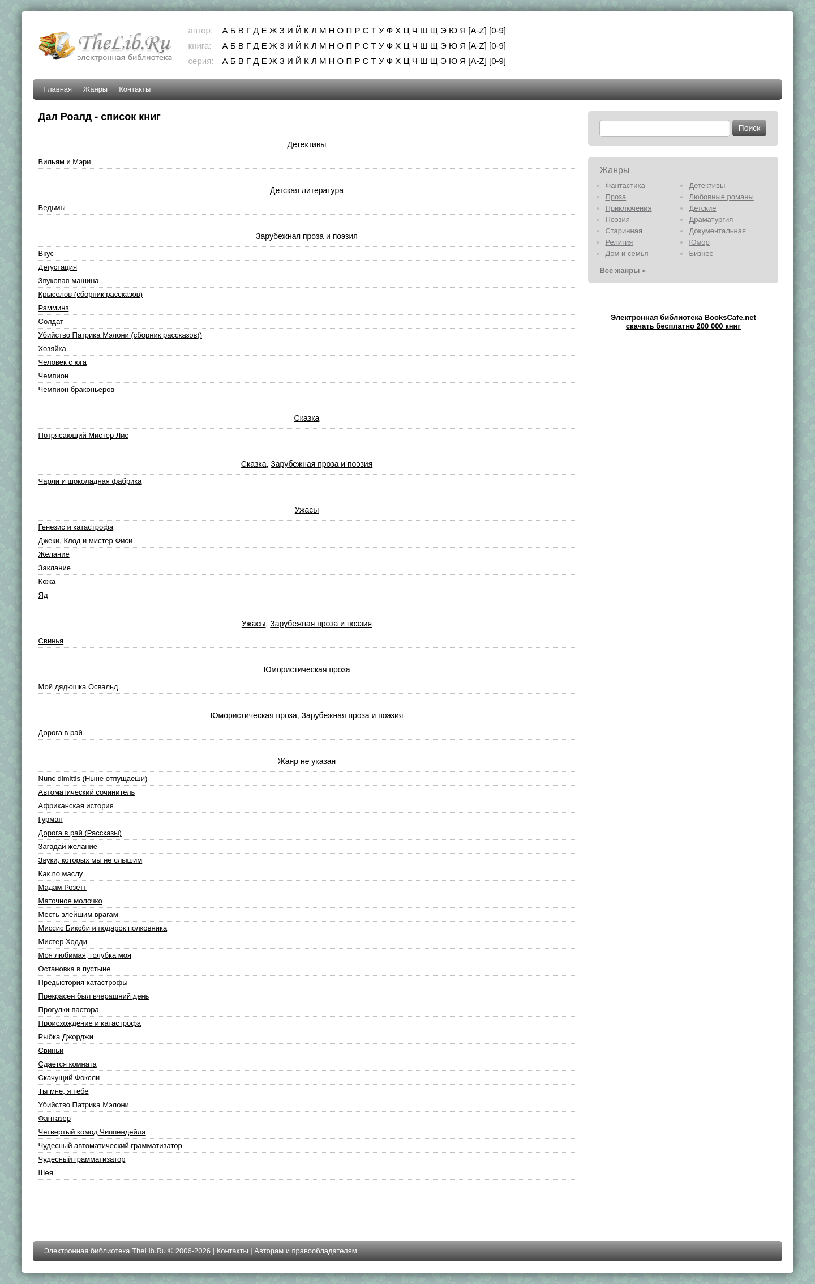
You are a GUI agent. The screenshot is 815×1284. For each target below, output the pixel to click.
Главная (58, 89)
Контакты (135, 89)
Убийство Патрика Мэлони (83, 1104)
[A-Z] (477, 30)
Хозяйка (52, 348)
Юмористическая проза (306, 669)
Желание (54, 554)
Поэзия (617, 219)
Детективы (307, 144)
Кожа (47, 581)
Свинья (51, 641)
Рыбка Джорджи (65, 1037)
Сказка (307, 418)
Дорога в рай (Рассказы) (80, 833)
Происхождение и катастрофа (89, 1023)
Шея (45, 1172)
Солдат (50, 321)
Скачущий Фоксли (69, 1077)
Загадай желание (67, 846)
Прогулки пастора (68, 1009)
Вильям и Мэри (64, 161)
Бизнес (701, 253)
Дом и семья (626, 253)
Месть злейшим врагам (78, 914)
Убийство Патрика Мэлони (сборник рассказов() (120, 335)
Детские (702, 208)
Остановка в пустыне (74, 969)
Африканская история (76, 805)
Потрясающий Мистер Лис (83, 435)
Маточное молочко (70, 901)
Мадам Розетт (62, 887)
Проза (615, 197)
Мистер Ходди (62, 941)
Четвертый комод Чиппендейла (92, 1132)
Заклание (54, 568)
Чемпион (53, 376)
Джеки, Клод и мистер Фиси (85, 540)
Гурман (50, 819)
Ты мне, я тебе (63, 1091)
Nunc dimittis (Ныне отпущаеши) (93, 778)
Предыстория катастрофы (83, 982)
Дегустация (57, 267)
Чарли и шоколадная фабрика (90, 481)
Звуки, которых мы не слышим (90, 860)
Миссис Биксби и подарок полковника (103, 928)
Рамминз (53, 308)
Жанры (95, 89)
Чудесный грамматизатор (82, 1159)
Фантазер (54, 1118)
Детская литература (307, 190)
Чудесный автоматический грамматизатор (110, 1145)
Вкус (46, 253)
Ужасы (307, 509)
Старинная (623, 231)
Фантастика (625, 185)
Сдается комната (67, 1064)
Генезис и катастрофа (76, 527)
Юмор (699, 242)
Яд (43, 595)
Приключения (628, 208)
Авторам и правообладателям (305, 1251)
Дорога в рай (60, 732)
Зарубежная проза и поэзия (307, 236)
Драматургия (711, 219)
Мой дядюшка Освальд (78, 686)
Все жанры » (622, 270)
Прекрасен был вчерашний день (93, 996)
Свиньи (51, 1050)
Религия (619, 242)
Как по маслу (60, 873)
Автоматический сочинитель (86, 792)
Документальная (717, 231)
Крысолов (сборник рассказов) (90, 294)
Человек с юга (62, 362)
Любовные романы (721, 197)
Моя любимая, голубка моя (84, 955)
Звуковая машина (68, 280)
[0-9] (497, 30)
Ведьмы (52, 207)
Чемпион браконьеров (76, 389)
